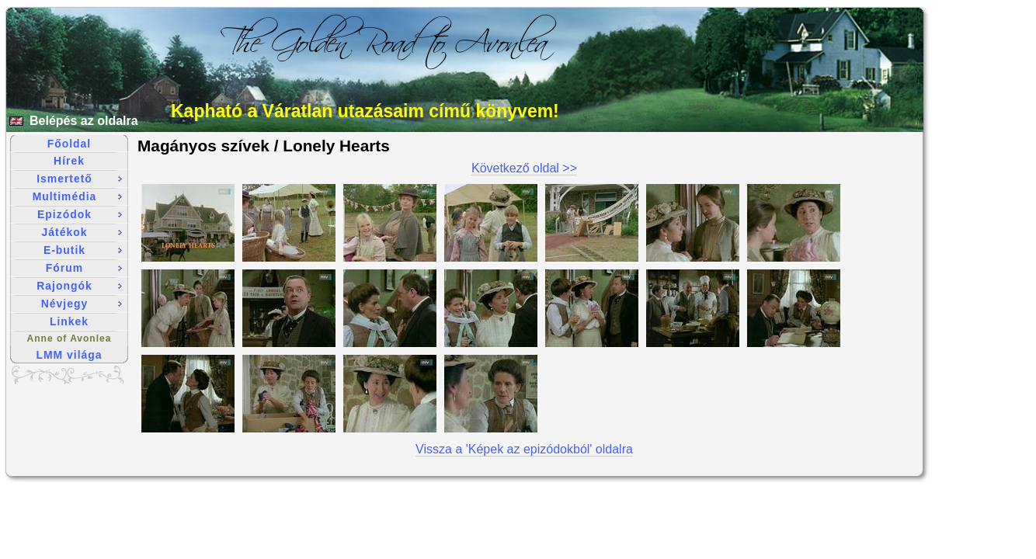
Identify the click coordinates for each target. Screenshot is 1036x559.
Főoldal (69, 143)
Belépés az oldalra (84, 120)
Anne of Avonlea (69, 338)
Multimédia (77, 196)
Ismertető (79, 178)
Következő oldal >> (524, 168)
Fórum (84, 268)
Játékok (82, 232)
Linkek (69, 321)
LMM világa (70, 355)
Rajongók (79, 286)
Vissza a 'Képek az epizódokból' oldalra (524, 449)
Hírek (69, 161)
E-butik (82, 250)
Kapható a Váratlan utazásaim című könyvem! (365, 111)
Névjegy (81, 303)
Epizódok (79, 214)
